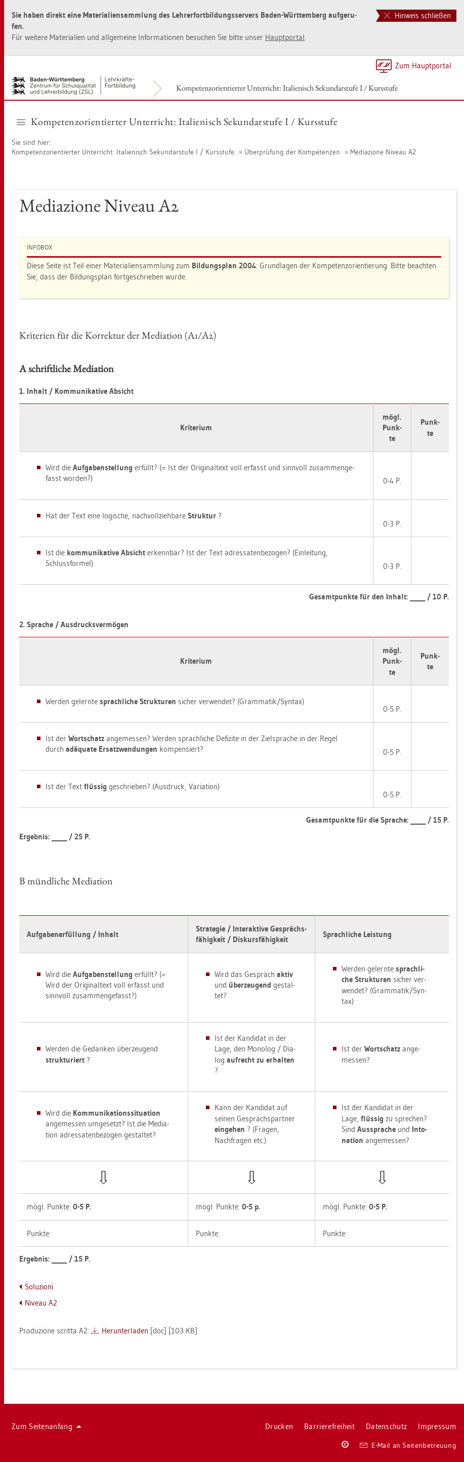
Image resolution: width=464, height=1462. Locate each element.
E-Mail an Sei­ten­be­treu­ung (408, 1445)
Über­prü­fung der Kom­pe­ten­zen (292, 151)
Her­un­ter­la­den (125, 1330)
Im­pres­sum (437, 1426)
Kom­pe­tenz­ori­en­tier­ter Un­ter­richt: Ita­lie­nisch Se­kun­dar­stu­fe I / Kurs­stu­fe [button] (177, 121)
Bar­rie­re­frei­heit (329, 1426)
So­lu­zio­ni (39, 1286)
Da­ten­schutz (386, 1426)
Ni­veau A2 (41, 1303)
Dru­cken (279, 1426)
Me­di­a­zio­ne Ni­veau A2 (383, 151)
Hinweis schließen (417, 15)
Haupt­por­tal (285, 37)
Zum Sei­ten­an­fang (46, 1426)
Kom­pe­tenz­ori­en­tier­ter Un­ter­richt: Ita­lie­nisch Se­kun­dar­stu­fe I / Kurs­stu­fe (287, 88)
